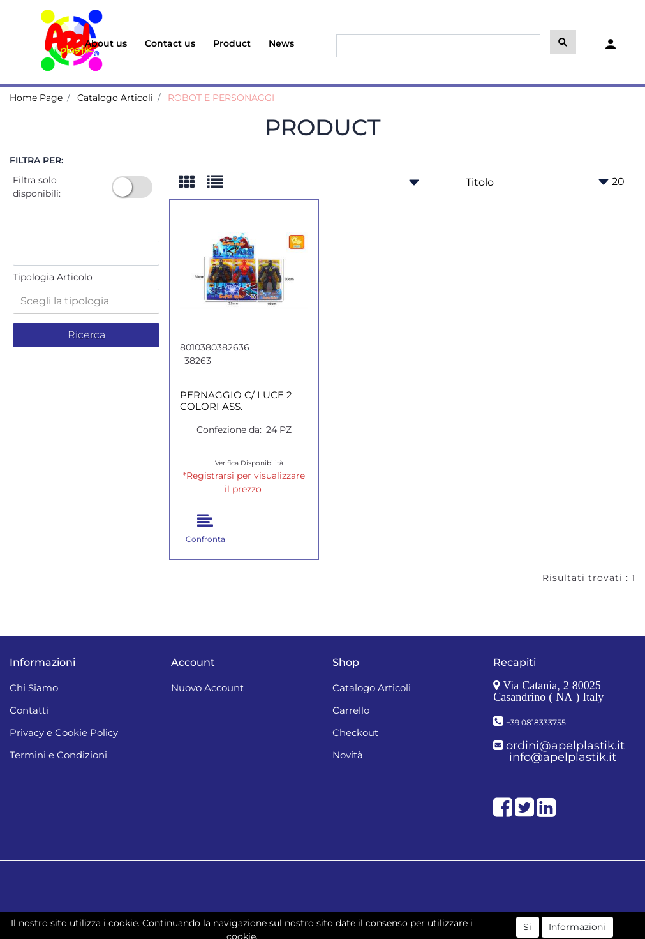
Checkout (355, 732)
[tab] (193, 183)
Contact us (170, 43)
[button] (563, 42)
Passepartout (350, 918)
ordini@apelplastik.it (565, 746)
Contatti (29, 710)
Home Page (36, 97)
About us (106, 43)
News (281, 43)
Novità (347, 755)
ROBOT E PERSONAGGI (221, 97)
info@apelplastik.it (562, 757)
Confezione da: (229, 429)
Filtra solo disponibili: (37, 186)
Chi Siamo (34, 688)
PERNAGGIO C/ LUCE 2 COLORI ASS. (236, 400)
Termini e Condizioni (58, 755)
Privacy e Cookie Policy (64, 732)
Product (232, 43)
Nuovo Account (207, 688)
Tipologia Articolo (53, 277)
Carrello (350, 710)
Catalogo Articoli (115, 97)
